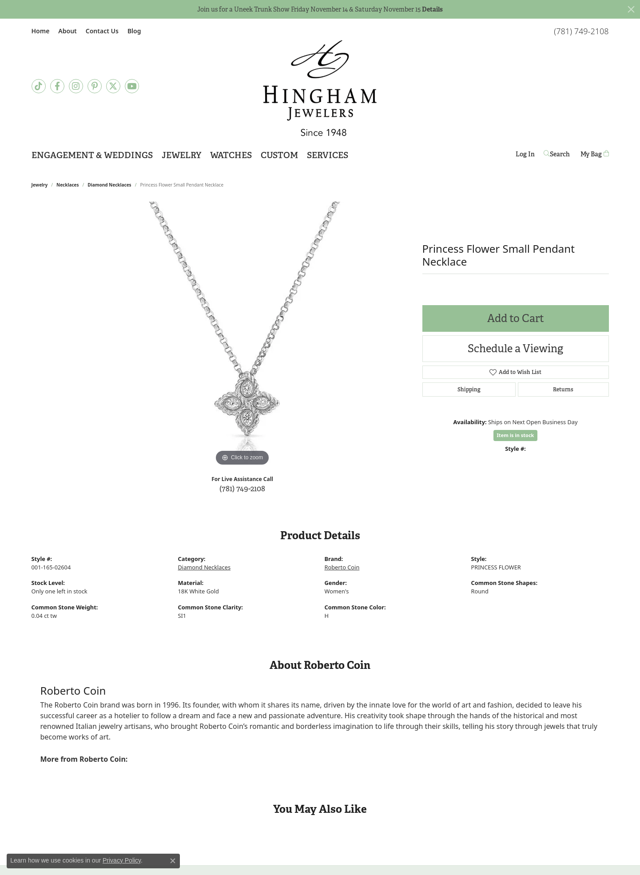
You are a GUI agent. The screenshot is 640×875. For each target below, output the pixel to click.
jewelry (40, 185)
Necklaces (67, 185)
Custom (279, 155)
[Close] (631, 9)
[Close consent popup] (172, 860)
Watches (231, 155)
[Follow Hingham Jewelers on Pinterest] (94, 86)
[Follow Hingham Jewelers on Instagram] (76, 86)
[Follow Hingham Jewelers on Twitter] (113, 86)
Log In (525, 155)
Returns (563, 389)
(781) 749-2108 (242, 488)
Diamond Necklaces (109, 185)
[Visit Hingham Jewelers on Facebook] (57, 86)
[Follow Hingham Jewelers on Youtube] (132, 86)
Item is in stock (515, 435)
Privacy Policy (122, 860)
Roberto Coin (342, 567)
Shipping (469, 389)
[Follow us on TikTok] (39, 86)
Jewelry (181, 155)
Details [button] (432, 9)
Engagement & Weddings (92, 155)
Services (327, 155)
